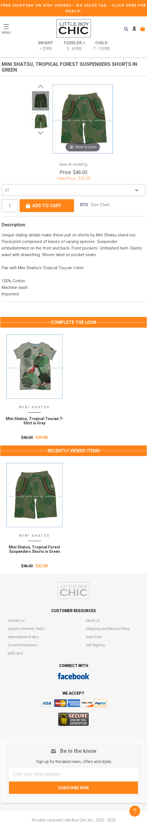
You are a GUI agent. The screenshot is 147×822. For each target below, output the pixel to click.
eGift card (15, 653)
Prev (41, 86)
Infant (45, 46)
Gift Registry (95, 645)
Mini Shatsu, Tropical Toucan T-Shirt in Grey (34, 420)
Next (41, 133)
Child (101, 46)
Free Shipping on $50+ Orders (37, 5)
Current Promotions (22, 645)
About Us (93, 620)
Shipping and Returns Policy (107, 629)
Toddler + (74, 46)
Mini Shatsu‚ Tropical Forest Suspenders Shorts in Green (34, 549)
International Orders (23, 637)
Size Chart (94, 637)
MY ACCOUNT (135, 28)
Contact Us (16, 620)
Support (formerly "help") (26, 629)
